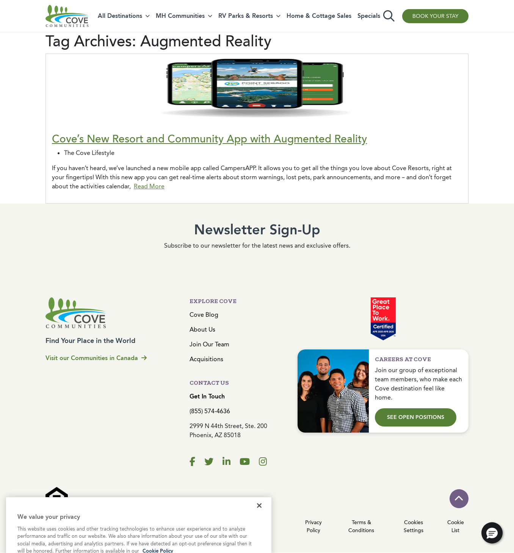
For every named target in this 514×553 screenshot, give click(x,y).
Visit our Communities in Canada (96, 358)
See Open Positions (415, 417)
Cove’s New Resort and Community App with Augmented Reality (209, 139)
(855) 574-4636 (210, 411)
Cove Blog (204, 315)
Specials (368, 16)
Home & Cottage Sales (319, 16)
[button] (492, 533)
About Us (202, 329)
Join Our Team (209, 344)
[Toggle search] (389, 16)
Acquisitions (206, 359)
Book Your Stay (435, 16)
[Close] (259, 525)
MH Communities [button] (180, 16)
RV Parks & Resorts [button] (245, 16)
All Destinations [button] (120, 16)
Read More (149, 186)
